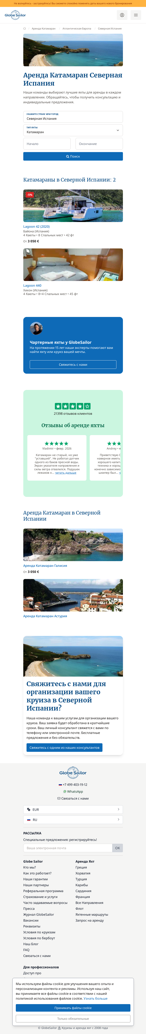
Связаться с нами (73, 798)
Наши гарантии (35, 879)
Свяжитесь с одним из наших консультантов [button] (64, 747)
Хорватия (83, 873)
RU (73, 819)
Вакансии (30, 920)
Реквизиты (31, 926)
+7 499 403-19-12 (73, 784)
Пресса (29, 908)
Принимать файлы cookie (73, 1008)
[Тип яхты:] (73, 130)
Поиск (73, 156)
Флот (79, 908)
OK (117, 848)
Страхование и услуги (40, 897)
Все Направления (89, 902)
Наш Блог (30, 944)
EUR (73, 809)
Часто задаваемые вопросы (45, 902)
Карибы (82, 885)
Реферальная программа (43, 891)
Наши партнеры (36, 885)
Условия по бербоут (39, 938)
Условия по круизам (39, 932)
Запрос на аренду (90, 920)
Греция (81, 867)
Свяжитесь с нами (73, 364)
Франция (83, 897)
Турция (81, 879)
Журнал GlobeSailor (38, 914)
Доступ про (32, 973)
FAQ (26, 950)
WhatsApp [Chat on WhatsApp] (73, 791)
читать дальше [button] (65, 473)
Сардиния (83, 891)
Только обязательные (73, 1019)
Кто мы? (29, 867)
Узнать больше (96, 998)
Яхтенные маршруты (92, 914)
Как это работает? (37, 873)
